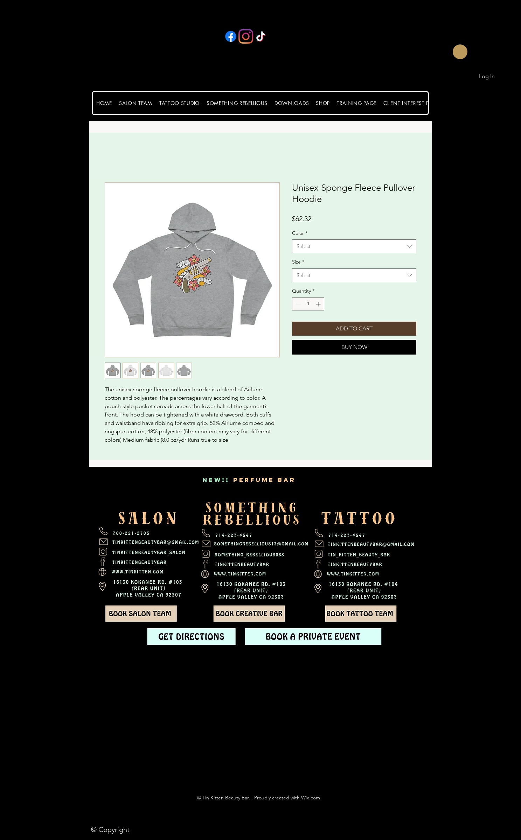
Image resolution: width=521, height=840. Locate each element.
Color (299, 233)
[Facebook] (230, 36)
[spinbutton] (308, 304)
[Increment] (318, 304)
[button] (449, 51)
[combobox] (354, 246)
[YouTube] (276, 36)
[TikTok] (260, 36)
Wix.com (310, 797)
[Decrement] (297, 304)
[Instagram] (245, 36)
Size (298, 262)
